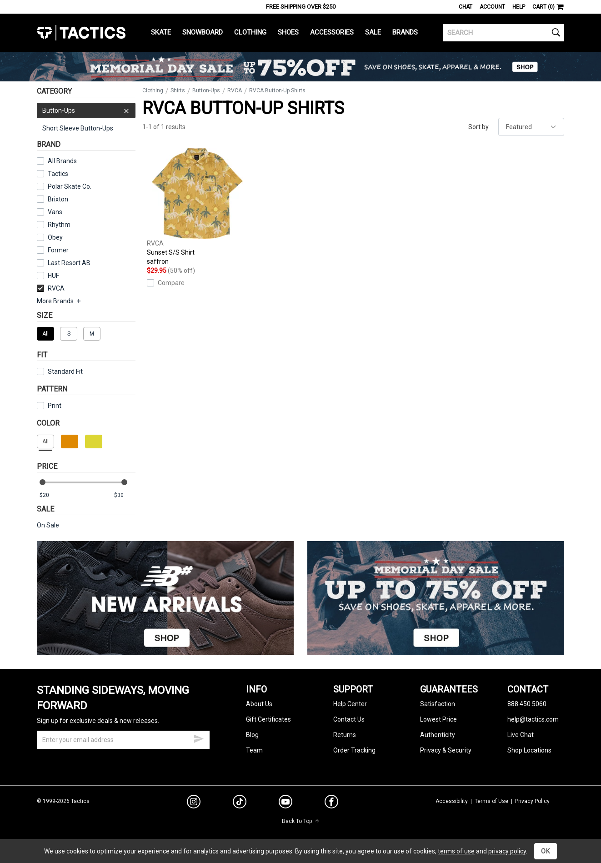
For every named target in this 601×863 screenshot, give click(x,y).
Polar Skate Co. (69, 186)
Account (492, 7)
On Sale (48, 525)
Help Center (350, 703)
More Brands (59, 301)
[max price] (124, 495)
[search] (503, 32)
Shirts (177, 90)
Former (58, 250)
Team (254, 750)
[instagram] (193, 803)
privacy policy (507, 851)
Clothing (250, 32)
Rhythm (59, 224)
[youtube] (285, 803)
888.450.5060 (526, 703)
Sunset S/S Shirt (197, 207)
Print (54, 405)
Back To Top (301, 821)
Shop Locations (529, 750)
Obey (55, 237)
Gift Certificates (268, 719)
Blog (252, 734)
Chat (465, 7)
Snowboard (202, 32)
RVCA (51, 288)
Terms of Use (491, 801)
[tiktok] (239, 803)
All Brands (62, 161)
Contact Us (349, 719)
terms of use (456, 851)
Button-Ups (86, 110)
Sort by (478, 126)
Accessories (332, 32)
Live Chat (520, 734)
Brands (405, 32)
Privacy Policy (532, 801)
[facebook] (331, 803)
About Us (259, 703)
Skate (161, 32)
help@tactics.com (533, 719)
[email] (123, 740)
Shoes (288, 32)
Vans (55, 212)
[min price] (50, 495)
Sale (373, 32)
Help (518, 7)
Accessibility (452, 801)
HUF (53, 275)
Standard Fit (60, 371)
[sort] (531, 127)
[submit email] (198, 737)
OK (545, 851)
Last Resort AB (69, 262)
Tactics (81, 33)
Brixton (58, 199)
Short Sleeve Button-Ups (77, 128)
